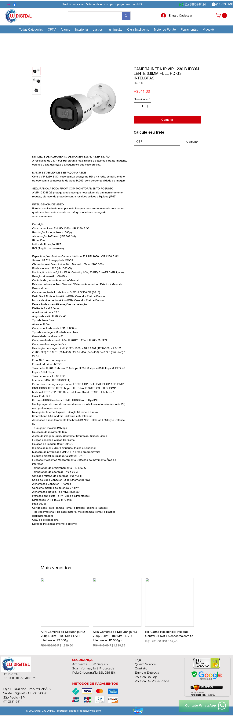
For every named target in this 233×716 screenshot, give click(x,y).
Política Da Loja (146, 677)
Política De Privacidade (152, 681)
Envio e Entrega (147, 672)
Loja (138, 660)
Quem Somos (145, 664)
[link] (222, 15)
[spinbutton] (142, 106)
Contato (141, 668)
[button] (31, 29)
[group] (117, 613)
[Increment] (148, 106)
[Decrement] (136, 106)
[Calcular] (192, 141)
